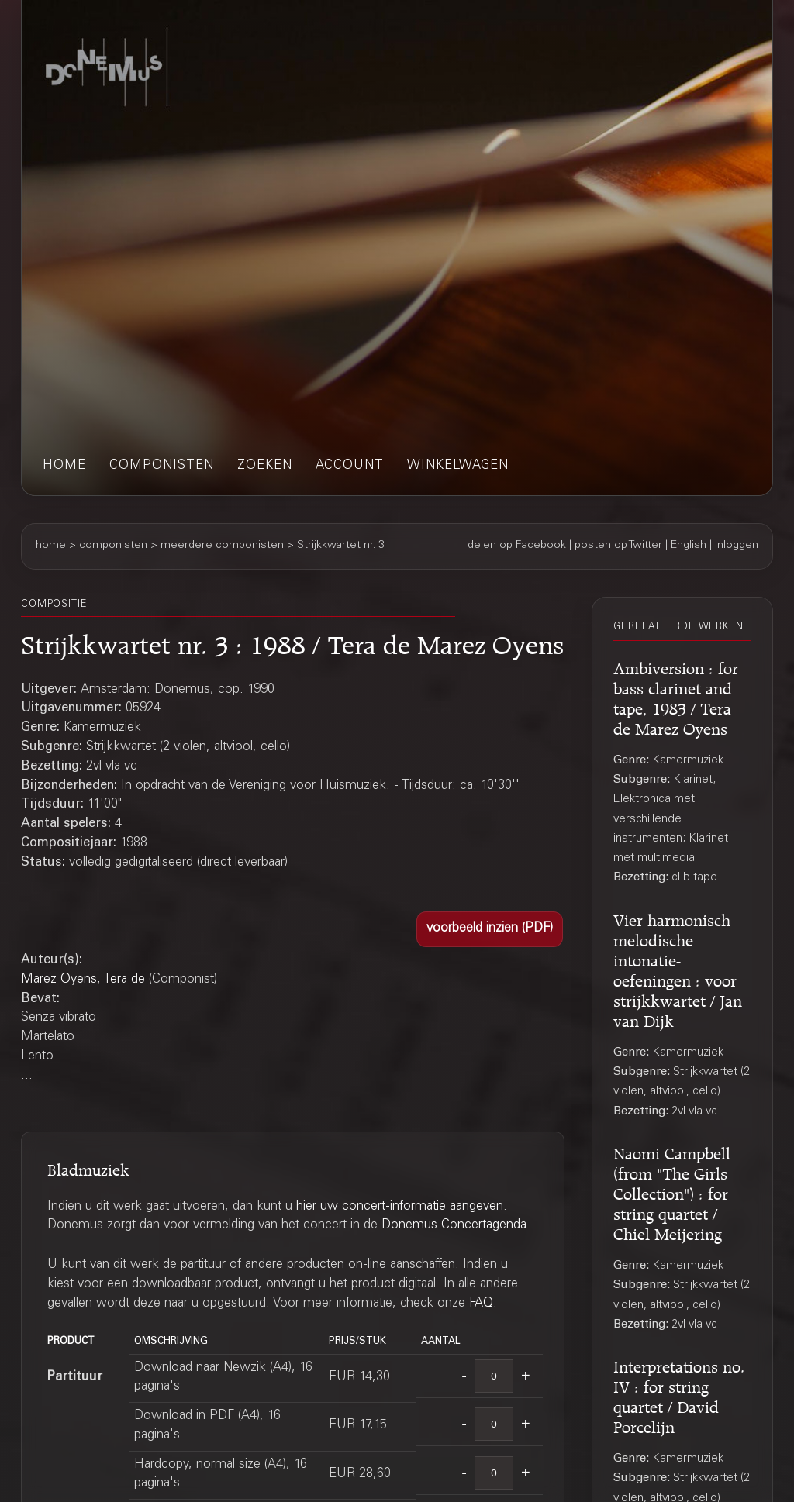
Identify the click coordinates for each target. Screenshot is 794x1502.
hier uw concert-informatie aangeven (399, 1207)
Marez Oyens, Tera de (83, 980)
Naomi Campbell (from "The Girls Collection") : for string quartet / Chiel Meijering (671, 1191)
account (350, 466)
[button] (489, 929)
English (688, 545)
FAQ (481, 1304)
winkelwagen (458, 466)
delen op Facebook (517, 545)
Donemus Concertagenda (453, 1225)
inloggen (736, 545)
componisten (161, 466)
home (64, 466)
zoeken (264, 466)
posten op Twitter (618, 545)
